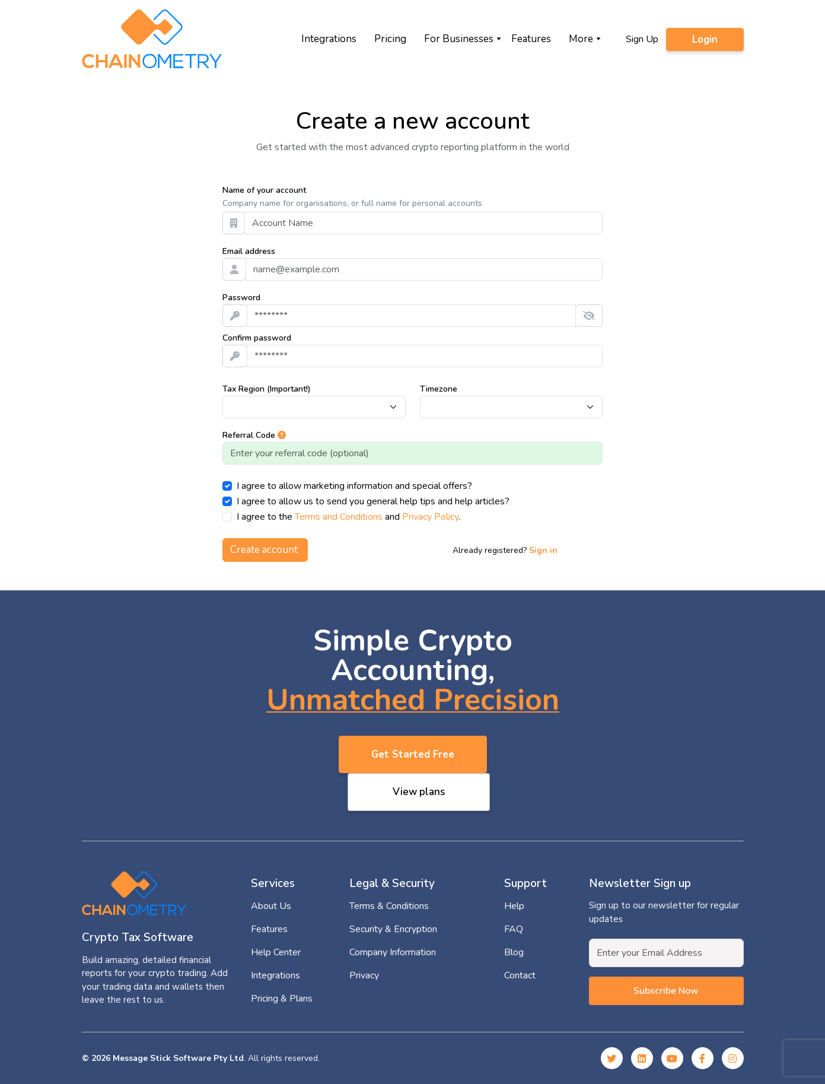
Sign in (543, 550)
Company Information (392, 952)
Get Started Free (412, 754)
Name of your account (264, 190)
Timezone (438, 389)
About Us (271, 906)
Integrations (328, 39)
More (581, 39)
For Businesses (458, 39)
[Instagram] (733, 1058)
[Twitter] (612, 1058)
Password (241, 297)
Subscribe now (666, 990)
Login (705, 39)
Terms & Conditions (389, 906)
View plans (419, 792)
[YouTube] (672, 1058)
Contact (520, 975)
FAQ (513, 929)
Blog (514, 952)
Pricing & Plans (282, 998)
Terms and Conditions (339, 516)
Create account (265, 550)
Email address (248, 251)
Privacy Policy (430, 516)
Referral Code (254, 435)
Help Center (276, 952)
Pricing (390, 39)
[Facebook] (702, 1058)
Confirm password (256, 338)
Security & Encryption (393, 929)
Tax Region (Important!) (266, 389)
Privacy (364, 975)
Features (531, 39)
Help (514, 906)
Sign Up (642, 39)
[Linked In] (642, 1058)
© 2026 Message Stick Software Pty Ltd (163, 1058)
